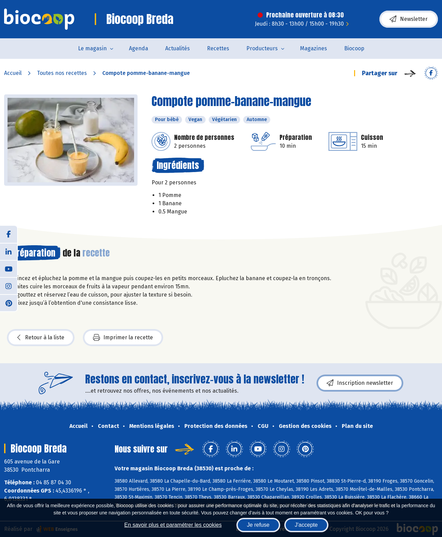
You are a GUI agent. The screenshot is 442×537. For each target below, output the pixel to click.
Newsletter (409, 19)
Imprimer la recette (123, 337)
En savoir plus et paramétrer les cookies (173, 525)
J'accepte (306, 525)
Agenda (138, 48)
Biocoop (354, 48)
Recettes (218, 48)
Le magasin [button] (92, 48)
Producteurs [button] (262, 48)
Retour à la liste (40, 337)
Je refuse (258, 525)
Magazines (313, 48)
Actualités (177, 48)
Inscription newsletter (360, 383)
